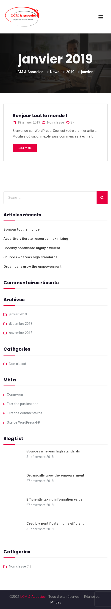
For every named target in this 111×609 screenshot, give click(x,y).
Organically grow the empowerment (32, 267)
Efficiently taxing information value (54, 499)
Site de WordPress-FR (23, 422)
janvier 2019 (18, 314)
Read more (25, 147)
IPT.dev (55, 602)
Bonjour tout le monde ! (40, 115)
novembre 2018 (20, 333)
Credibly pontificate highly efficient (31, 248)
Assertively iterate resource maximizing (35, 239)
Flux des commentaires (24, 413)
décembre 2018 (20, 324)
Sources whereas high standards (30, 257)
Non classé (55, 122)
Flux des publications (22, 404)
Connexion (15, 394)
